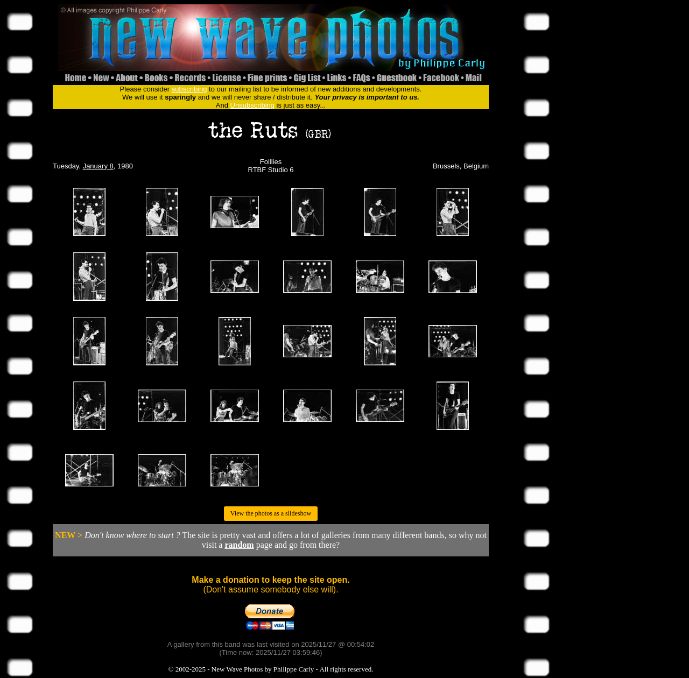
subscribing (189, 89)
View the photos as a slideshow (270, 513)
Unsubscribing (252, 105)
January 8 (98, 166)
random (239, 544)
